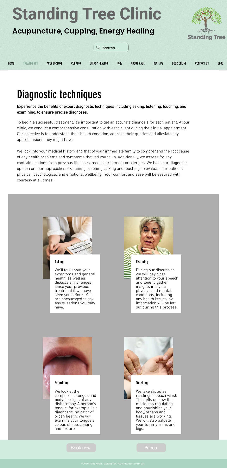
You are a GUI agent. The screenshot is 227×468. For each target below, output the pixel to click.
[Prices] (151, 447)
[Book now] (81, 447)
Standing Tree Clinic (86, 14)
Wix (143, 464)
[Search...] (111, 47)
